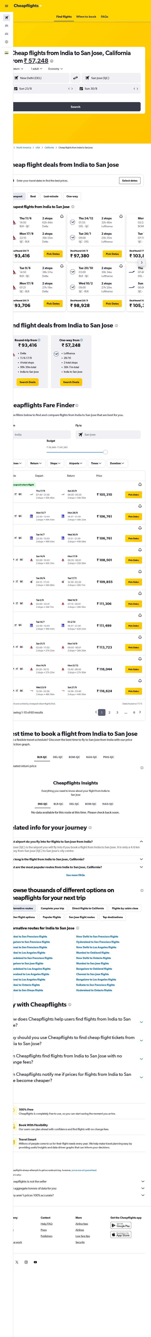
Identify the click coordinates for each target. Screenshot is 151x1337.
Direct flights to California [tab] (101, 866)
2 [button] (109, 663)
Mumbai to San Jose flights (99, 930)
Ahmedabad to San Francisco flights (43, 924)
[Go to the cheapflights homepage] (28, 6)
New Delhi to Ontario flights (100, 924)
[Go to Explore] (7, 42)
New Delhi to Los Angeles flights (103, 914)
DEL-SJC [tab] (64, 715)
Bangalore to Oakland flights (101, 935)
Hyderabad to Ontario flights (101, 957)
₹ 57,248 (76, 60)
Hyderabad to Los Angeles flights (41, 940)
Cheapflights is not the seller (84, 1148)
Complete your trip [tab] (65, 866)
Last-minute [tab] (64, 196)
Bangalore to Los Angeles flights (103, 946)
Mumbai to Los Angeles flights (39, 919)
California (62, 147)
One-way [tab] (85, 196)
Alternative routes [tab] (35, 866)
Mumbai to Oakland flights (99, 919)
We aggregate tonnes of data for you (84, 1155)
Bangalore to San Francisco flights (42, 908)
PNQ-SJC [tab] (115, 715)
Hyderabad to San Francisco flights (104, 908)
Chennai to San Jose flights (99, 940)
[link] (39, 382)
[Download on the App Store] (124, 1201)
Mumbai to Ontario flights (37, 951)
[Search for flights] (7, 17)
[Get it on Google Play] (124, 1192)
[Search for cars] (7, 34)
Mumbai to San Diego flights (38, 957)
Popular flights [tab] (99, 875)
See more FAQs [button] (82, 833)
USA (51, 147)
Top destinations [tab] (68, 883)
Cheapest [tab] (30, 196)
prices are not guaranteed (97, 1137)
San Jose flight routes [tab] (37, 883)
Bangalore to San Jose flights (38, 930)
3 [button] (117, 663)
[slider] (112, 452)
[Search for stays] (7, 26)
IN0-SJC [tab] (49, 761)
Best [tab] (46, 196)
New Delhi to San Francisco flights (104, 903)
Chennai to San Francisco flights (40, 914)
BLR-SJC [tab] (48, 715)
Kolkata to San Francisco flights (102, 951)
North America (37, 147)
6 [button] (134, 663)
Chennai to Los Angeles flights (39, 946)
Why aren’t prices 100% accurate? (84, 1162)
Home (22, 147)
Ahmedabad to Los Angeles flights (42, 935)
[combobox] (69, 69)
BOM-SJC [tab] (80, 715)
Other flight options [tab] (70, 875)
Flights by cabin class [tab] (37, 875)
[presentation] (91, 61)
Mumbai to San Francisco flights (40, 903)
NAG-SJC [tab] (98, 715)
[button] (6, 6)
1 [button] (101, 663)
